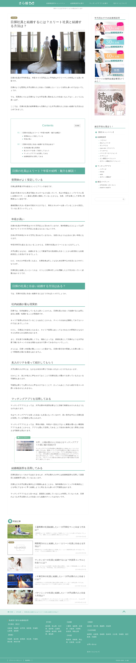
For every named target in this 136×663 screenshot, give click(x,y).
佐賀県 (95, 634)
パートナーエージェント (109, 153)
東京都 (9, 642)
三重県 (68, 626)
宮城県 (35, 628)
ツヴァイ (103, 140)
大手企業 (14, 17)
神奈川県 (17, 642)
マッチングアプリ (104, 166)
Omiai (102, 172)
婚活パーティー (103, 182)
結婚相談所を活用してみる (33, 156)
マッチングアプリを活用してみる (36, 153)
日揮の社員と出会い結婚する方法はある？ (38, 144)
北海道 (9, 628)
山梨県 (57, 629)
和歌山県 (76, 631)
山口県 (78, 642)
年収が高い (28, 139)
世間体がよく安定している (33, 136)
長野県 (47, 631)
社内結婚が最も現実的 (32, 148)
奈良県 (68, 631)
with (101, 174)
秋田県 (29, 628)
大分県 (115, 634)
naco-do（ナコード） (107, 148)
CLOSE (77, 125)
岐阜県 (54, 631)
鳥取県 (68, 639)
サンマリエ (104, 145)
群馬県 (22, 639)
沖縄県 (94, 637)
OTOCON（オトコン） (108, 185)
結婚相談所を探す (77, 3)
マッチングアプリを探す (98, 3)
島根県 (75, 639)
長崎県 (102, 634)
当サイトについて (120, 3)
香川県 (95, 626)
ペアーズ (103, 169)
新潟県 (47, 626)
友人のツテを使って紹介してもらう (36, 150)
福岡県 (89, 634)
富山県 (54, 626)
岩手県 (22, 628)
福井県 (51, 629)
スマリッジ (104, 156)
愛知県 (51, 634)
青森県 (16, 628)
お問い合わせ (92, 644)
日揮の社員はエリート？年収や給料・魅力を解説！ (42, 133)
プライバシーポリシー (15, 660)
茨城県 (9, 639)
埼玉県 (29, 639)
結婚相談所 (102, 137)
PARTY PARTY (105, 187)
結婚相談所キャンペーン (55, 3)
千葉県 (35, 639)
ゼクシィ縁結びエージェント (110, 161)
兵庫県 (78, 629)
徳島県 (89, 626)
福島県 (16, 631)
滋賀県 (75, 626)
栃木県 (16, 639)
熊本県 (108, 634)
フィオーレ (104, 151)
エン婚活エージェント (108, 158)
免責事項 (27, 660)
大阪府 (71, 629)
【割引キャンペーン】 (106, 132)
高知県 (108, 626)
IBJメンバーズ (105, 143)
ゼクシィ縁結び (105, 177)
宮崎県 (121, 634)
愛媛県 (102, 626)
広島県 (71, 642)
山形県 (9, 631)
